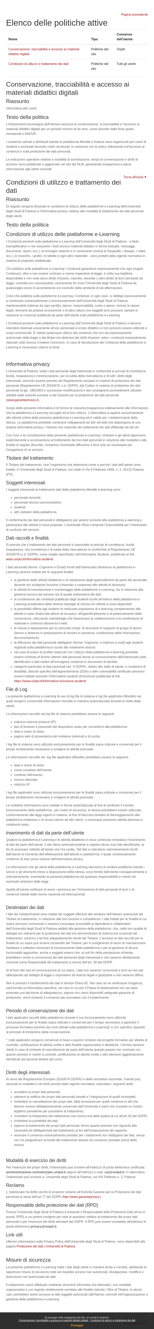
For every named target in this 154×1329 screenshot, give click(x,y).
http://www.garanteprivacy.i (82, 1197)
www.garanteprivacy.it (22, 400)
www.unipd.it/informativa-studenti (29, 559)
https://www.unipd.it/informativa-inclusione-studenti (50, 681)
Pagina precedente (134, 14)
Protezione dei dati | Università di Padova (46, 1246)
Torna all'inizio (135, 177)
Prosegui (77, 1325)
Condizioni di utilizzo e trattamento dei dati (112, 1320)
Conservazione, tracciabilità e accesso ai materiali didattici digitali (54, 1320)
